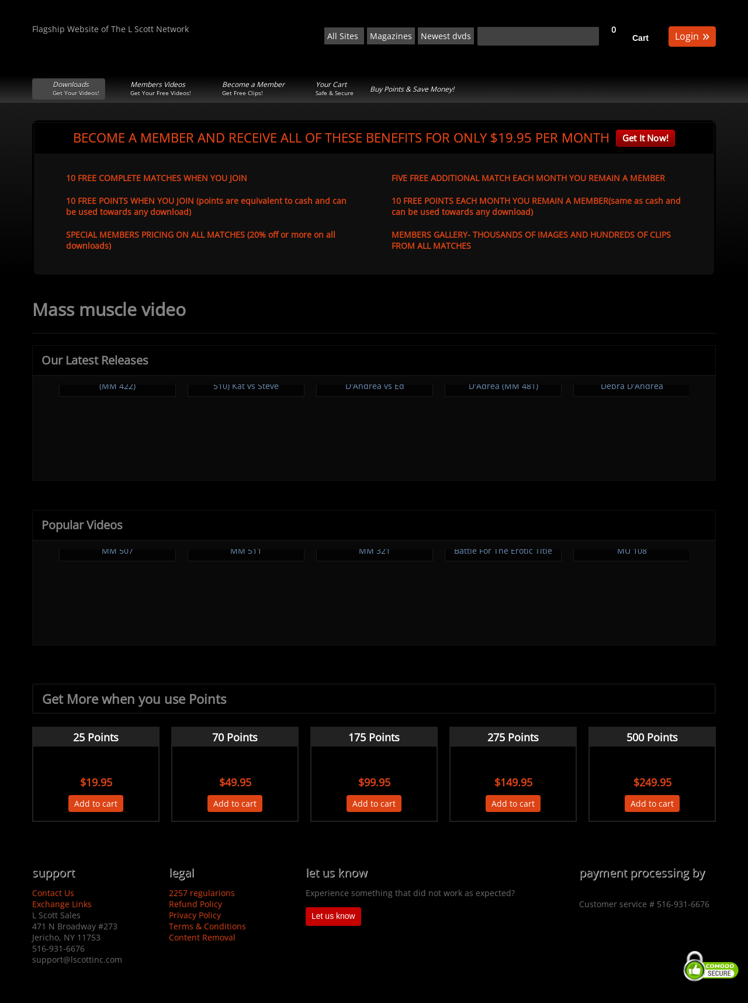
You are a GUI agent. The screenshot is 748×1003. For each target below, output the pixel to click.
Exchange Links (62, 904)
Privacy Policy (195, 915)
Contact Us (53, 892)
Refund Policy (195, 904)
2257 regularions (202, 892)
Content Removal (202, 937)
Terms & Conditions (207, 926)
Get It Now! (645, 138)
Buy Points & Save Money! (412, 89)
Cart (640, 38)
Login (692, 35)
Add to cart (95, 803)
